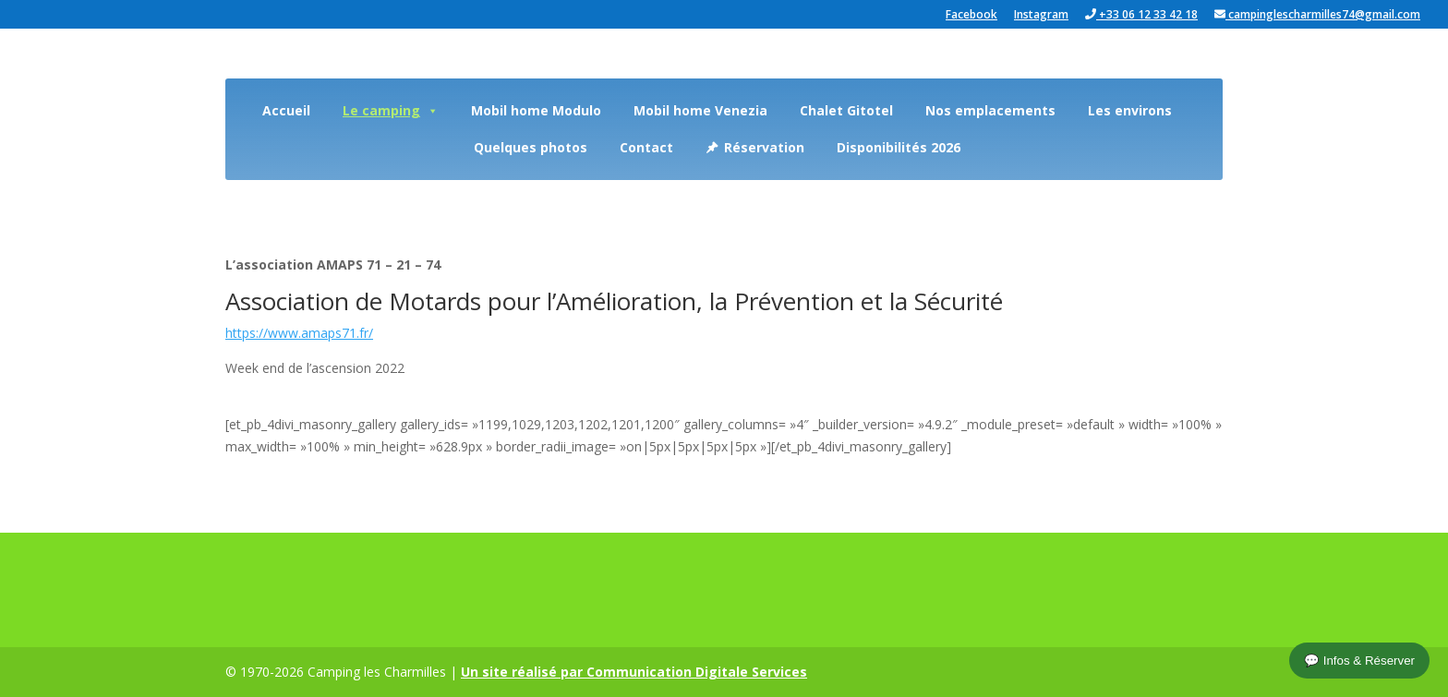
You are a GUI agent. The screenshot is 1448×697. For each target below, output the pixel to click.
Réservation (764, 147)
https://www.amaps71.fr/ (299, 333)
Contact (646, 147)
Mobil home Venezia (700, 110)
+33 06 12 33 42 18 (1141, 15)
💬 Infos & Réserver (1359, 660)
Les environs (1130, 110)
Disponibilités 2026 (898, 147)
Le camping (391, 110)
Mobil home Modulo (536, 110)
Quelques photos (530, 147)
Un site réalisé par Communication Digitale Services (634, 671)
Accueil (286, 110)
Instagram (1041, 15)
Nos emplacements (990, 110)
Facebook (971, 15)
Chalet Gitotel (846, 110)
